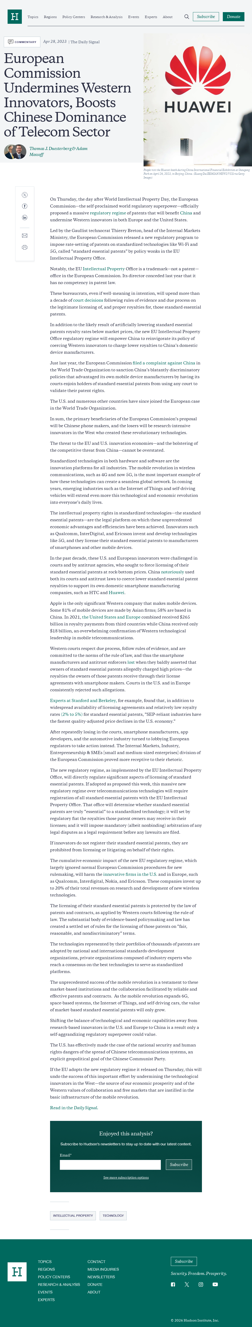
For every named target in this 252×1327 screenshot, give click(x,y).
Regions (50, 17)
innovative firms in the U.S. (130, 874)
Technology (113, 1215)
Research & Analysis (106, 17)
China (186, 213)
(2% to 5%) (72, 714)
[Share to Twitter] (24, 195)
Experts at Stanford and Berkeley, (83, 700)
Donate (95, 1284)
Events (133, 17)
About (168, 17)
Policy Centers (73, 17)
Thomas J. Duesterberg (50, 148)
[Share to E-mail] (24, 236)
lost (131, 662)
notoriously (172, 572)
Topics (33, 17)
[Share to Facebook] (24, 206)
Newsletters (101, 1276)
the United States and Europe (111, 617)
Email (65, 1155)
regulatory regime (108, 213)
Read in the (74, 1107)
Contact (96, 1261)
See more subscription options (126, 1177)
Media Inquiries (103, 1269)
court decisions (88, 300)
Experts (151, 17)
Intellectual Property (104, 268)
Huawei (116, 592)
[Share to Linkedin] (24, 221)
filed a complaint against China (163, 363)
